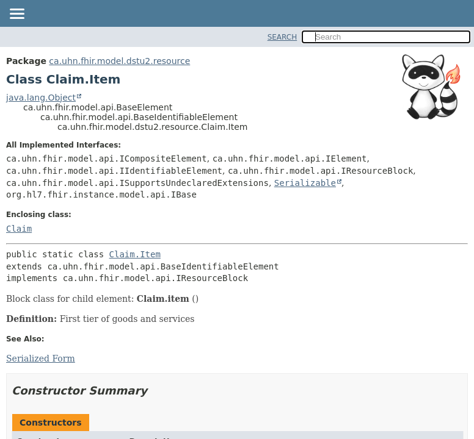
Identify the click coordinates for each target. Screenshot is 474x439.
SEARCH (282, 37)
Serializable (305, 183)
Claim (19, 229)
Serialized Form (40, 358)
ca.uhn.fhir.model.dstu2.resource (119, 61)
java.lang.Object (41, 97)
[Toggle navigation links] (16, 14)
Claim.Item (135, 254)
